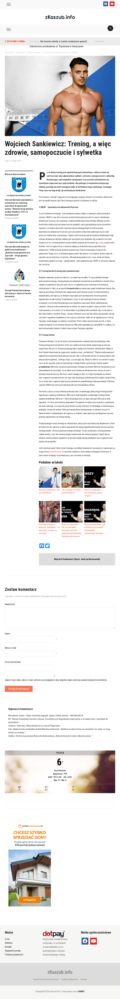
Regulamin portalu (13, 950)
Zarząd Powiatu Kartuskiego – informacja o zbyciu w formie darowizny (18, 293)
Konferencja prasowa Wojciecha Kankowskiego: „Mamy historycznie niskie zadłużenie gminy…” (54, 736)
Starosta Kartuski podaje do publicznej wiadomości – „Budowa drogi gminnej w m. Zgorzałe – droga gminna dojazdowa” (18, 252)
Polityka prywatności (14, 954)
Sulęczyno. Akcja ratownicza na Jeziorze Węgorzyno (38, 726)
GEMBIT (81, 991)
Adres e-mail (10, 647)
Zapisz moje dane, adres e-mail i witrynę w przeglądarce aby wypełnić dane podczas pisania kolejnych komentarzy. (56, 679)
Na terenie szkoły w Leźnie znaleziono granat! (63, 41)
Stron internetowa (13, 662)
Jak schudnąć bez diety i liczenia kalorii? (71, 491)
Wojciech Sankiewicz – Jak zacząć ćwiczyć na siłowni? (93, 493)
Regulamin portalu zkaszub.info (46, 979)
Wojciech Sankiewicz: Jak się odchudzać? (49, 491)
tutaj (100, 242)
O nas (7, 939)
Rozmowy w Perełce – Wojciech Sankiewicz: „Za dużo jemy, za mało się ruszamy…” (49, 528)
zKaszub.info (60, 972)
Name (7, 633)
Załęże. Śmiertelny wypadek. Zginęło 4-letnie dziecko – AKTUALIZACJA (54, 715)
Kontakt (8, 946)
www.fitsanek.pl (56, 451)
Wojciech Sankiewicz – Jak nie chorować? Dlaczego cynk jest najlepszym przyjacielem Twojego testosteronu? (71, 530)
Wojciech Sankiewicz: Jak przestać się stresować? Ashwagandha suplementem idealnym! (94, 528)
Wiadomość (10, 604)
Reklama (8, 943)
